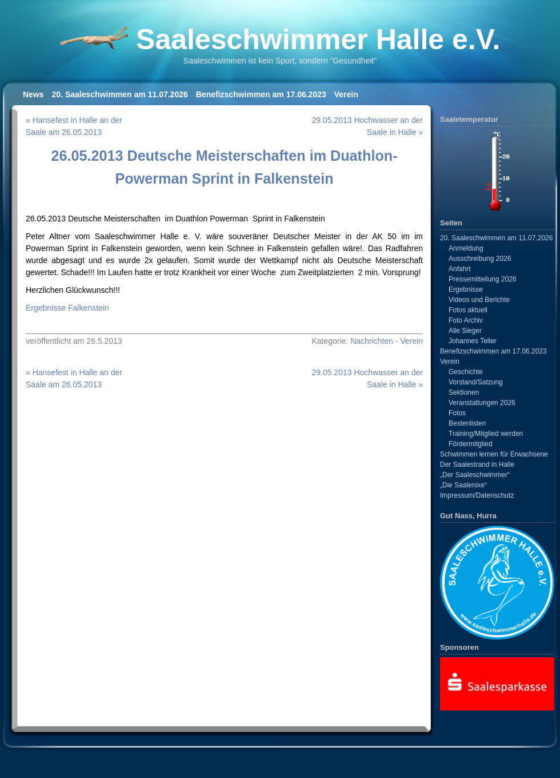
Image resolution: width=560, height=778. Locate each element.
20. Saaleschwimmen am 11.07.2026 (120, 94)
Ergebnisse (466, 289)
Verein (346, 94)
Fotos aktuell (468, 310)
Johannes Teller (473, 341)
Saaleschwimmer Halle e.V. (318, 39)
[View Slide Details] (497, 683)
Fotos (457, 413)
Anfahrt (460, 269)
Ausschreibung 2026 (480, 259)
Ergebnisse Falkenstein (67, 307)
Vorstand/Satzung (476, 382)
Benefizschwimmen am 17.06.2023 (261, 94)
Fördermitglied (471, 444)
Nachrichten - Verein (386, 341)
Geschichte (466, 372)
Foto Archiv (466, 320)
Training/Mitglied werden (486, 434)
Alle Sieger (465, 331)
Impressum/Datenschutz (477, 495)
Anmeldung (466, 248)
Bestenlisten (467, 423)
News (33, 94)
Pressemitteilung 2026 (483, 279)
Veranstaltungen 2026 (482, 403)
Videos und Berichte (479, 300)
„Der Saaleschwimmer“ (475, 475)
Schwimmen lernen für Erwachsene (494, 454)
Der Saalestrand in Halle (477, 465)
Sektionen (464, 392)
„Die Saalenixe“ (463, 485)
